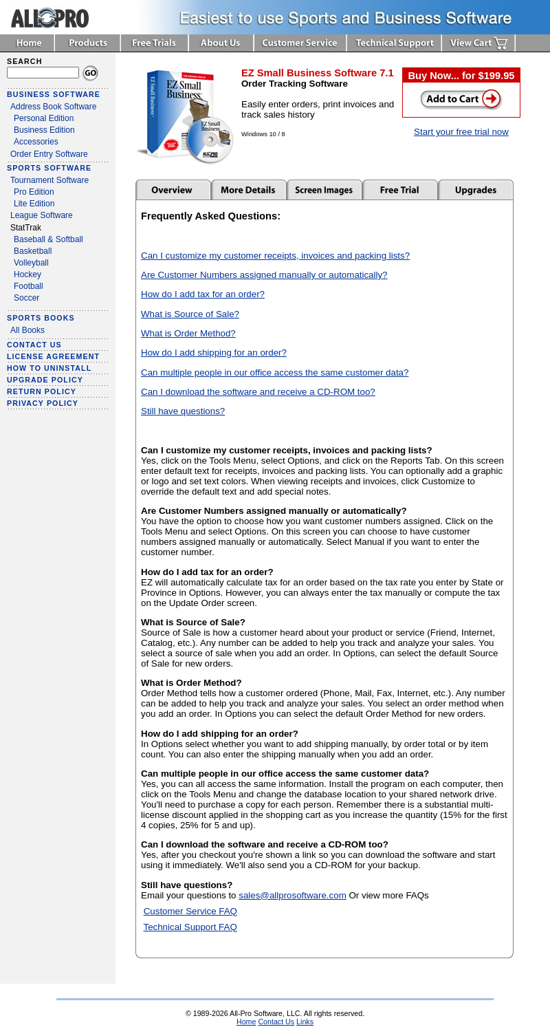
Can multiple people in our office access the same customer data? (274, 372)
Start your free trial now (461, 132)
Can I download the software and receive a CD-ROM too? (258, 392)
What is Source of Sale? (190, 314)
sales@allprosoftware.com (292, 895)
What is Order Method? (188, 333)
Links (305, 1021)
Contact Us (276, 1021)
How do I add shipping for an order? (214, 352)
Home (246, 1021)
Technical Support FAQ (189, 927)
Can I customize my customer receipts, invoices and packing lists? (275, 255)
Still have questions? (183, 411)
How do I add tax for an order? (203, 294)
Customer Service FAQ (190, 911)
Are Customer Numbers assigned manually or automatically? (264, 275)
